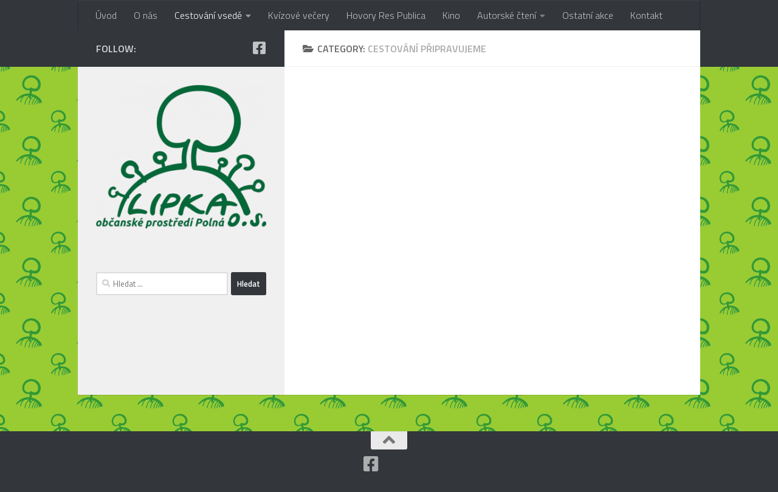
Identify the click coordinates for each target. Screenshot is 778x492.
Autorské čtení (506, 15)
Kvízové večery (298, 15)
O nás (145, 15)
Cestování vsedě (208, 15)
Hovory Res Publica (385, 15)
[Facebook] (259, 48)
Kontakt (646, 15)
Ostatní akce (587, 15)
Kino (451, 15)
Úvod (106, 15)
